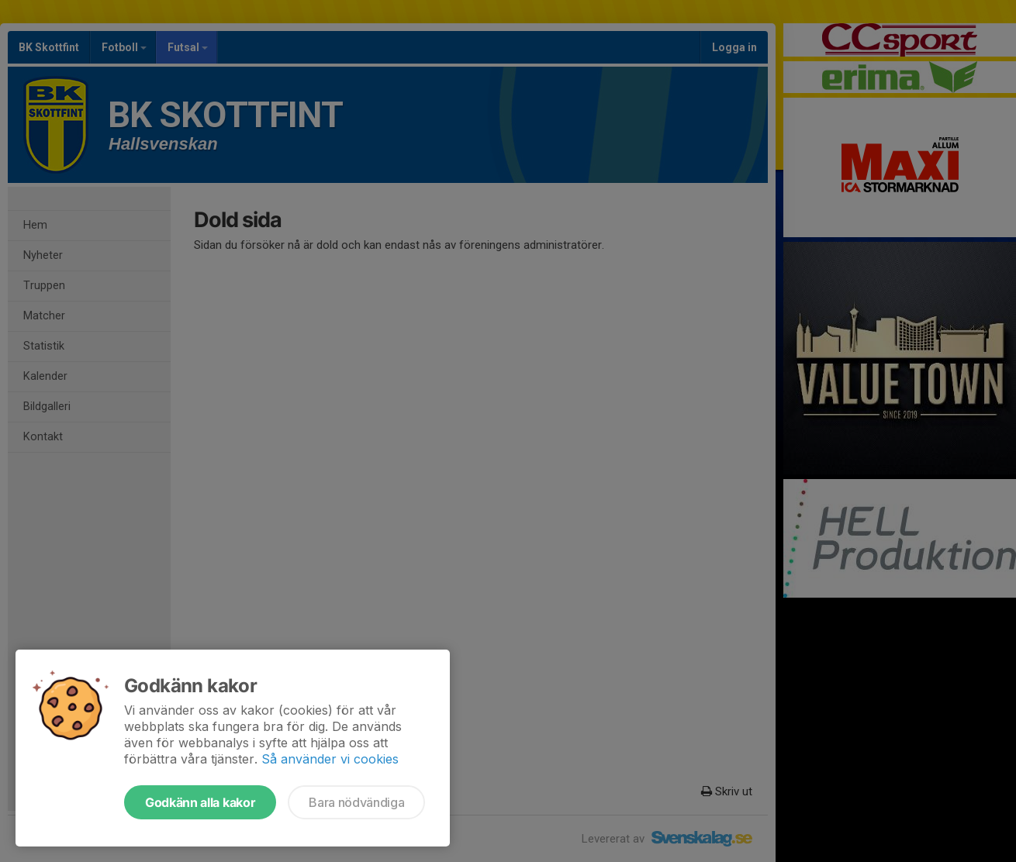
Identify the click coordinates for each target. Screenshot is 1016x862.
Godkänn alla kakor (200, 802)
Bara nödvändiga (356, 802)
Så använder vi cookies (330, 759)
